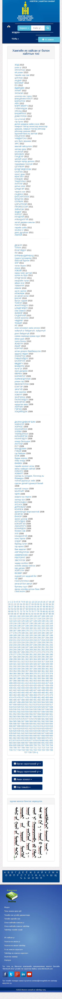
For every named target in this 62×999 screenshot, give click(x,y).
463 (11, 695)
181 (27, 633)
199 (11, 637)
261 (39, 649)
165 (51, 628)
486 (15, 700)
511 (27, 704)
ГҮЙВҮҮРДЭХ (21, 108)
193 (31, 635)
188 (11, 635)
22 (15, 604)
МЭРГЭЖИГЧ (21, 106)
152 (43, 626)
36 (9, 606)
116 (31, 618)
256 (19, 649)
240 (43, 645)
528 (51, 707)
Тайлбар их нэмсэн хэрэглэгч (16, 953)
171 (31, 630)
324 (27, 664)
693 (51, 743)
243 (11, 647)
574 (15, 719)
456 (27, 692)
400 (23, 680)
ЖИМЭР (19, 313)
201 (19, 637)
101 (15, 616)
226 (31, 642)
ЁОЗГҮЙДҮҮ (20, 250)
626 (47, 728)
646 (39, 733)
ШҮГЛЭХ (19, 78)
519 (15, 707)
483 (47, 697)
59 (29, 609)
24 (21, 604)
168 (19, 630)
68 (9, 611)
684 (15, 743)
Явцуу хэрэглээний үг (27, 771)
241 (47, 645)
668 (39, 738)
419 (11, 685)
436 (35, 688)
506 (51, 702)
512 (31, 704)
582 (47, 719)
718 (19, 750)
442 (15, 690)
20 (9, 604)
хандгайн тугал (22, 280)
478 (27, 697)
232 (11, 645)
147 (23, 626)
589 (31, 721)
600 (31, 723)
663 (19, 738)
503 (39, 702)
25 (24, 604)
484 (51, 697)
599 (27, 723)
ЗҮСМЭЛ (19, 93)
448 (39, 690)
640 (15, 733)
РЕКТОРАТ (20, 557)
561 (51, 714)
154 (51, 626)
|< (9, 602)
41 (24, 606)
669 (43, 738)
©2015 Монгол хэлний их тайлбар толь (31, 990)
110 (51, 616)
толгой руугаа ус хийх (25, 480)
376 (15, 676)
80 (44, 611)
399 (19, 680)
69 (12, 611)
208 (47, 637)
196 (43, 635)
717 (15, 750)
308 (51, 659)
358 (31, 671)
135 (19, 623)
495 (51, 700)
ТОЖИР (18, 323)
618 (15, 728)
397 (11, 680)
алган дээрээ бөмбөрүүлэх (28, 351)
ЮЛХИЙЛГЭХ (21, 436)
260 (35, 649)
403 (35, 680)
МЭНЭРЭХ (20, 402)
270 (31, 652)
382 (39, 676)
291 (27, 657)
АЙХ (17, 103)
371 (39, 673)
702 (43, 745)
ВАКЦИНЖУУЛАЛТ (24, 98)
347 (31, 669)
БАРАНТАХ (20, 101)
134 (15, 623)
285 (47, 654)
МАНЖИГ (19, 83)
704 (51, 745)
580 (39, 719)
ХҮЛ (16, 533)
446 (31, 690)
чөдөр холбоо (21, 563)
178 (15, 633)
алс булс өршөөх (23, 141)
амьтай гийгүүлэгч (23, 146)
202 (23, 637)
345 (23, 669)
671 (51, 738)
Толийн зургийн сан (12, 919)
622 (31, 728)
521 (23, 707)
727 (26, 752)
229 (43, 642)
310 (15, 661)
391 (31, 678)
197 (47, 635)
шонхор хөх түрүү (23, 96)
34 (49, 604)
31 (41, 604)
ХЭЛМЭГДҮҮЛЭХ (23, 379)
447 (35, 690)
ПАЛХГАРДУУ (21, 399)
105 (31, 616)
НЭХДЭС (19, 179)
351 (47, 669)
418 (51, 683)
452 (11, 692)
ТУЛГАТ (18, 303)
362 (47, 671)
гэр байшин (20, 453)
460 (43, 692)
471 (43, 695)
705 (11, 747)
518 (11, 707)
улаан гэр (19, 381)
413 (31, 683)
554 (23, 714)
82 (49, 611)
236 (27, 645)
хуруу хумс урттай (23, 273)
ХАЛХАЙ (19, 152)
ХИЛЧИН (19, 407)
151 (39, 626)
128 (35, 621)
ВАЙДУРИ (19, 366)
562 (11, 716)
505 (47, 702)
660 (51, 735)
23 (18, 604)
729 (34, 752)
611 (31, 726)
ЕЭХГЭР (19, 386)
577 (27, 719)
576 (23, 719)
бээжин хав (20, 531)
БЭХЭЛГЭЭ (20, 523)
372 (43, 673)
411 (23, 683)
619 (19, 728)
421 (19, 685)
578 (31, 719)
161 (35, 628)
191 (23, 635)
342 (11, 669)
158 (23, 628)
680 (43, 740)
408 (11, 683)
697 (23, 745)
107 (39, 616)
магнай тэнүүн (21, 488)
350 (43, 669)
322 (19, 664)
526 (43, 707)
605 (51, 723)
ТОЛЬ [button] (15, 39)
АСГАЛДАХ (20, 521)
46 (38, 606)
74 (27, 611)
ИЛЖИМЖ (19, 293)
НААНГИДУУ (21, 438)
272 (39, 652)
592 (43, 721)
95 (41, 614)
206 (39, 637)
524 (35, 707)
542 (19, 712)
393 (39, 678)
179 (19, 633)
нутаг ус (18, 368)
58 (27, 609)
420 (15, 685)
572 (51, 716)
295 (43, 657)
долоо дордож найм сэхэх (27, 124)
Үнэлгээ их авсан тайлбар (14, 945)
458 (35, 692)
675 (23, 740)
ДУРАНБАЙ (20, 507)
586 (19, 721)
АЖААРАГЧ (20, 526)
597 (19, 723)
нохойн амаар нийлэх (25, 565)
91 (29, 614)
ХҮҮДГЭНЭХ (21, 278)
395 (47, 678)
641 (19, 733)
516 (47, 704)
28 (32, 604)
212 (19, 640)
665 (27, 738)
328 (43, 664)
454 (19, 692)
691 (43, 743)
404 (39, 680)
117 (35, 618)
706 (15, 747)
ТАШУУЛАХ (20, 181)
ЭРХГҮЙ (19, 389)
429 (51, 685)
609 (23, 726)
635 (39, 731)
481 (39, 697)
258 (27, 649)
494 (47, 700)
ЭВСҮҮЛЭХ (20, 560)
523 (31, 707)
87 (18, 614)
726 (51, 750)
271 (35, 652)
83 (52, 611)
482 (43, 697)
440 (51, 688)
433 (23, 688)
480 (35, 697)
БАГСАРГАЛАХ (22, 196)
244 (15, 647)
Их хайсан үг (9, 937)
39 (18, 606)
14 (38, 602)
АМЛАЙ (18, 235)
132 (51, 621)
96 (44, 614)
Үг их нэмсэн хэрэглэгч (13, 949)
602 (39, 723)
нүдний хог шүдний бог (26, 576)
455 (23, 692)
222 (15, 642)
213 (23, 640)
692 (47, 743)
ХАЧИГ (18, 90)
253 (51, 647)
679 (39, 740)
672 (11, 740)
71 (18, 611)
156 (15, 628)
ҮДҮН (17, 494)
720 (27, 750)
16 (44, 602)
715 (51, 747)
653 (23, 735)
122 (11, 621)
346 (27, 669)
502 (35, 702)
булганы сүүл (21, 586)
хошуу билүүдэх (22, 441)
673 (15, 740)
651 (15, 735)
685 (19, 743)
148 (27, 626)
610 (27, 726)
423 (27, 685)
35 (52, 604)
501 (31, 702)
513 (35, 704)
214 (27, 640)
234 (19, 645)
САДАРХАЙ (20, 315)
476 (19, 697)
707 (19, 747)
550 (51, 712)
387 (15, 678)
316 (39, 661)
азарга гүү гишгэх (23, 497)
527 (47, 707)
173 (39, 630)
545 (31, 712)
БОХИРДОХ (20, 528)
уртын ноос (20, 186)
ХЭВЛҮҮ (18, 394)
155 (11, 628)
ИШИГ (18, 346)
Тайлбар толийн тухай (13, 930)
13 (35, 602)
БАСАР (18, 298)
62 (38, 609)
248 (31, 647)
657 (39, 735)
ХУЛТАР (19, 184)
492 (39, 700)
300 (19, 659)
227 (35, 642)
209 (51, 637)
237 (31, 645)
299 (15, 659)
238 (35, 645)
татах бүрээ (20, 265)
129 (39, 621)
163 (43, 628)
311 (19, 661)
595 (11, 723)
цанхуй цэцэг (21, 159)
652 (19, 735)
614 (43, 726)
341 (51, 666)
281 (31, 654)
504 (43, 702)
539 (51, 709)
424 (31, 685)
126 (27, 621)
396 (51, 678)
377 (19, 676)
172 (35, 630)
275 (51, 652)
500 (27, 702)
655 (31, 735)
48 (44, 606)
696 (19, 745)
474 (11, 697)
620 (23, 728)
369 (31, 673)
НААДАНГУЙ (21, 536)
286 (51, 654)
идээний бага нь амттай (26, 133)
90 (27, 614)
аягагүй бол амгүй (23, 583)
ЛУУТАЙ (19, 444)
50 (49, 606)
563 (15, 716)
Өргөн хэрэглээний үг (27, 763)
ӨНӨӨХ (18, 463)
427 (43, 685)
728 (30, 752)
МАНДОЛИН (21, 448)
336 (31, 666)
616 (51, 726)
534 (31, 709)
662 (15, 738)
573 (11, 719)
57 (24, 609)
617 (11, 728)
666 (31, 738)
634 (35, 731)
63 (41, 609)
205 (35, 637)
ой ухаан (19, 72)
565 (23, 716)
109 (47, 616)
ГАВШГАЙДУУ (21, 358)
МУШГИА (19, 199)
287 (11, 657)
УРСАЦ (18, 111)
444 (23, 690)
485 (11, 700)
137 (27, 623)
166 (11, 630)
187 (51, 633)
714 (47, 747)
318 (47, 661)
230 (47, 642)
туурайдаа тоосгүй (23, 164)
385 (51, 676)
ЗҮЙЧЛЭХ (19, 209)
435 (31, 688)
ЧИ (16, 578)
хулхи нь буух (21, 275)
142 (47, 623)
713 (43, 747)
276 (11, 654)
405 (43, 680)
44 (32, 606)
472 (47, 695)
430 (11, 688)
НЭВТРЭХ (34, 1)
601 (35, 723)
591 (39, 721)
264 (51, 649)
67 (52, 609)
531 (19, 709)
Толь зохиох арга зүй (12, 911)
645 (35, 733)
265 (11, 652)
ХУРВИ (18, 431)
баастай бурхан (22, 260)
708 (23, 747)
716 (11, 750)
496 (11, 702)
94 (38, 614)
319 (51, 661)
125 (23, 621)
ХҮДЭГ (18, 541)
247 (27, 647)
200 (15, 637)
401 (27, 680)
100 (11, 616)
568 (35, 716)
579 (35, 719)
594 (51, 721)
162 (39, 628)
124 (19, 621)
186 (47, 633)
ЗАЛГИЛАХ (20, 397)
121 (51, 618)
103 (23, 616)
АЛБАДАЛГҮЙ (21, 219)
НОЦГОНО (20, 136)
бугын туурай (21, 300)
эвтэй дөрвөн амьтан (25, 222)
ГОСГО (18, 225)
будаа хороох (21, 458)
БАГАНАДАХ (21, 502)
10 (27, 602)
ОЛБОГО (19, 471)
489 (27, 700)
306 (43, 659)
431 (15, 688)
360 (39, 671)
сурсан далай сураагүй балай (29, 483)
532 (23, 709)
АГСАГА (18, 504)
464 (15, 695)
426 (39, 685)
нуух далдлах (21, 371)
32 (44, 604)
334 (23, 666)
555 (27, 714)
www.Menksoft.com (45, 969)
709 (27, 747)
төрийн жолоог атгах (24, 466)
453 (15, 692)
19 (53, 602)
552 (15, 714)
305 (39, 659)
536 (39, 709)
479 (31, 697)
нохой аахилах (22, 318)
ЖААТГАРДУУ (21, 305)
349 (39, 669)
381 (35, 676)
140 (39, 623)
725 (47, 750)
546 (35, 712)
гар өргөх (19, 546)
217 (39, 640)
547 (39, 712)
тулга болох (20, 341)
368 (27, 673)
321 (15, 664)
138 (31, 623)
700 (35, 745)
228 (39, 642)
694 (11, 745)
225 (27, 642)
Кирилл (24, 28)
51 (52, 606)
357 (27, 671)
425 (35, 685)
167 (15, 630)
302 (27, 659)
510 (23, 704)
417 (47, 683)
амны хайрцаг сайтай (25, 468)
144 (11, 626)
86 (15, 614)
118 (39, 618)
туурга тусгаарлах (23, 258)
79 (41, 611)
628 (11, 731)
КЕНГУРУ (19, 176)
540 (11, 712)
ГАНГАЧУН (20, 591)
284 (43, 654)
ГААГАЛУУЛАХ (22, 581)
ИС (16, 325)
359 (35, 671)
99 (52, 614)
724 (43, 750)
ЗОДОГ (18, 212)
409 (15, 683)
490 (31, 700)
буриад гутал (21, 544)
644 (31, 733)
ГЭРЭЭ (18, 409)
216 (35, 640)
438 (43, 688)
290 (23, 657)
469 (35, 695)
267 (19, 652)
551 (11, 714)
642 (23, 733)
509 (19, 704)
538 (47, 709)
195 (39, 635)
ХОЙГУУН (19, 570)
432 (19, 688)
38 (15, 606)
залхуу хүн (20, 499)
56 (21, 609)
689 (35, 743)
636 (43, 731)
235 (23, 645)
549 (47, 712)
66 (49, 609)
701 (39, 745)
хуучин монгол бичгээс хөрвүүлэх (26, 801)
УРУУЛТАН (20, 70)
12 (33, 602)
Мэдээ (7, 907)
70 (15, 611)
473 (51, 695)
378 (23, 676)
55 (18, 609)
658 (43, 735)
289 (19, 657)
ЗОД (17, 65)
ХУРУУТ (19, 214)
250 (39, 647)
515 (43, 704)
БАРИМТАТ (20, 376)
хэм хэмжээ (20, 310)
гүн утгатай (20, 119)
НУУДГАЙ (19, 217)
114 (23, 618)
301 (23, 659)
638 (51, 731)
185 (43, 633)
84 (9, 614)
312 (23, 661)
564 (19, 716)
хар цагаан (20, 568)
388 (19, 678)
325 (31, 664)
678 (35, 740)
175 (47, 630)
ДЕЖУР (18, 245)
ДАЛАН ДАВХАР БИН (25, 422)
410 (19, 683)
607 (15, 726)
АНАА (17, 268)
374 (51, 673)
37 (12, 606)
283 (39, 654)
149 (31, 626)
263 (47, 649)
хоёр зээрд (20, 460)
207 (43, 637)
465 (19, 695)
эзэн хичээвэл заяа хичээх (27, 328)
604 (47, 723)
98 (49, 614)
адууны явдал (21, 353)
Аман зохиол (27, 779)
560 (47, 714)
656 (35, 735)
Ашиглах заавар (10, 957)
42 (27, 606)
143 (51, 623)
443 (19, 690)
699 (31, 745)
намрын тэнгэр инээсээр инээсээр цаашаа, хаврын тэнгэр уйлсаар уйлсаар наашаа (31, 128)
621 (27, 728)
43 (29, 606)
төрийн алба (21, 227)
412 (27, 683)
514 (39, 704)
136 (23, 623)
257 (23, 649)
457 (31, 692)
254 (11, 649)
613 (39, 726)
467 (27, 695)
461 (47, 692)
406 (47, 680)
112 (15, 618)
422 (23, 685)
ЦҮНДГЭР (19, 189)
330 (51, 664)
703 (47, 745)
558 (39, 714)
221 (11, 642)
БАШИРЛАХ (20, 113)
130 (43, 621)
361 (43, 671)
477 (23, 697)
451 (51, 690)
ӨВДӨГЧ (19, 363)
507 (11, 704)
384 (47, 676)
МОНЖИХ (19, 154)
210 (11, 640)
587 (23, 721)
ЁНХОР (18, 516)
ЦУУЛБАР (19, 166)
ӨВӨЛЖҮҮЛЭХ (22, 384)
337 (35, 666)
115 (27, 618)
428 (47, 685)
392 (35, 678)
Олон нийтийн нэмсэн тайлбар (16, 926)
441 (11, 690)
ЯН (16, 253)
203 (27, 637)
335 (27, 666)
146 (19, 626)
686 (23, 743)
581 (43, 719)
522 (27, 707)
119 (43, 618)
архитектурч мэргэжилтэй (27, 511)
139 (35, 623)
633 (31, 731)
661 (11, 738)
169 (23, 630)
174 (43, 630)
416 (43, 683)
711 (35, 747)
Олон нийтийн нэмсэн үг (14, 923)
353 (11, 671)
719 (23, 750)
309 (11, 661)
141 (43, 623)
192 (27, 635)
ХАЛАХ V (19, 230)
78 (38, 611)
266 (15, 652)
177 (11, 633)
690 (39, 743)
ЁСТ (17, 446)
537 (43, 709)
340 (47, 666)
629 (15, 731)
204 (31, 637)
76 (32, 611)
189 (15, 635)
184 (39, 633)
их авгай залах (22, 296)
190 (19, 635)
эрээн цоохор (21, 519)
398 (15, 680)
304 (35, 659)
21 (12, 604)
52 (9, 609)
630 (19, 731)
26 (27, 604)
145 (15, 626)
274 (47, 652)
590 (35, 721)
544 (27, 712)
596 (15, 723)
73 (24, 611)
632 (27, 731)
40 (21, 606)
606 (11, 726)
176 (51, 630)
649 (51, 733)
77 (35, 611)
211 (15, 640)
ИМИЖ (18, 288)
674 (19, 740)
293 (35, 657)
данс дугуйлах (21, 232)
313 (27, 661)
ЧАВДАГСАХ (21, 138)
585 (15, 721)
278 (19, 654)
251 (43, 647)
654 (27, 735)
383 (43, 676)
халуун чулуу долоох (24, 161)
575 (19, 719)
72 (21, 611)
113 (19, 618)
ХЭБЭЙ (18, 270)
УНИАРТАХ (20, 356)
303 (31, 659)
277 (15, 654)
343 (15, 669)
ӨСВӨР (18, 573)
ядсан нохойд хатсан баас (27, 589)
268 (23, 652)
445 (27, 690)
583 (51, 719)
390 (27, 678)
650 (11, 735)
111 (11, 618)
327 (39, 664)
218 (43, 640)
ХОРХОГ (19, 426)
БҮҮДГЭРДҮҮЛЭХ (23, 169)
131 (47, 621)
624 (39, 728)
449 (43, 690)
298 (11, 659)
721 (31, 750)
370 (35, 673)
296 (47, 657)
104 (27, 616)
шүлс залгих (20, 291)
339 (43, 666)
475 (15, 697)
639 (11, 733)
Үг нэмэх (49, 39)
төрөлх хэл (20, 191)
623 (35, 728)
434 (27, 688)
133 (11, 623)
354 (15, 671)
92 (32, 614)
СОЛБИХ (19, 201)
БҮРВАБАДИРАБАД (24, 255)
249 (35, 647)
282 (35, 654)
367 (23, 673)
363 (51, 671)
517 (51, 704)
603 (43, 723)
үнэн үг (18, 67)
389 (23, 678)
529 (11, 709)
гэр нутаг (19, 121)
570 (43, 716)
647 (43, 733)
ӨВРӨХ (18, 373)
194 (35, 635)
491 (35, 700)
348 (35, 669)
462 (51, 692)
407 (51, 680)
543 (23, 712)
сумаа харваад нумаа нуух (27, 336)
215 (31, 640)
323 (23, 664)
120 (47, 618)
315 (35, 661)
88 (21, 614)
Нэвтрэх (7, 960)
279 (23, 654)
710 (31, 747)
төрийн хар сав (22, 75)
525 (39, 707)
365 (15, 673)
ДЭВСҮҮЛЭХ (21, 116)
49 (47, 606)
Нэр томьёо (27, 787)
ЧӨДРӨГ (19, 320)
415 (39, 683)
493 (43, 700)
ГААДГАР (19, 156)
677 (31, 740)
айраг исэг (20, 283)
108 (43, 616)
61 (35, 609)
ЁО (16, 85)
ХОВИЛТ (19, 473)
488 (23, 700)
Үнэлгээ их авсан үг (12, 941)
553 (19, 714)
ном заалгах (20, 392)
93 (35, 614)
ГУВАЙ (18, 451)
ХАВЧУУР (19, 424)
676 (27, 740)
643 (27, 733)
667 (35, 738)
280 (27, 654)
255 (15, 649)
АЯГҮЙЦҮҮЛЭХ (22, 552)
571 (47, 716)
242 (51, 645)
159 (27, 628)
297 (51, 657)
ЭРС (17, 143)
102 (19, 616)
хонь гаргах (20, 538)
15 (41, 602)
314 (31, 661)
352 (51, 669)
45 (35, 606)
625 (43, 728)
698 (27, 745)
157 (19, 628)
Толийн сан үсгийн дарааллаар (17, 915)
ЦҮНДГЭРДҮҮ (21, 308)
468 (31, 695)
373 (47, 673)
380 (31, 676)
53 (12, 609)
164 (47, 628)
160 (31, 628)
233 (15, 645)
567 (31, 716)
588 (27, 721)
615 (47, 726)
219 (47, 640)
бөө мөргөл (21, 549)
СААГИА (19, 172)
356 (23, 671)
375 (11, 676)
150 (35, 626)
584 (11, 721)
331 (11, 666)
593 (47, 721)
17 (47, 602)
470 (39, 695)
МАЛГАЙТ (19, 491)
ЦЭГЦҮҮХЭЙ (21, 204)
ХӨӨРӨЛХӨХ (21, 555)
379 (27, 676)
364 (11, 673)
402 (31, 680)
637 (47, 731)
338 (39, 666)
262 (43, 649)
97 (47, 614)
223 (19, 642)
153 (47, 626)
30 (38, 604)
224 (23, 642)
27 (29, 604)
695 (15, 745)
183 (35, 633)
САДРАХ (19, 194)
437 (39, 688)
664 (23, 738)
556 (31, 714)
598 (23, 723)
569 (39, 716)
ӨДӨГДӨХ (19, 88)
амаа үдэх (19, 339)
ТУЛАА (18, 247)
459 (39, 692)
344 (19, 669)
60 (32, 609)
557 (35, 714)
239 (39, 645)
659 (47, 735)
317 (43, 661)
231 (51, 642)
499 (23, 702)
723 (39, 750)
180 (23, 633)
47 (41, 606)
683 (11, 743)
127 (31, 621)
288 (15, 657)
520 (19, 707)
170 (27, 630)
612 (35, 726)
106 (35, 616)
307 (47, 659)
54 (15, 609)
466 (23, 695)
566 (27, 716)
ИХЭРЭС (19, 514)
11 (30, 602)
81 (47, 611)
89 (24, 614)
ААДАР (18, 80)
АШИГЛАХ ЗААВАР (47, 1)
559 (43, 714)
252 (47, 647)
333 (19, 666)
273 (43, 652)
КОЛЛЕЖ (19, 509)
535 (35, 709)
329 (47, 664)
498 (19, 702)
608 (19, 726)
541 (15, 712)
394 (43, 678)
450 (47, 690)
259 (31, 649)
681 (47, 740)
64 (44, 609)
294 (39, 657)
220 (51, 640)
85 (12, 614)
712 (39, 747)
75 (29, 611)
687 (27, 743)
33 (47, 604)
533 (27, 709)
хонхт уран (20, 174)
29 (35, 604)
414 (35, 683)
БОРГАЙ (19, 348)
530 (15, 709)
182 (31, 633)
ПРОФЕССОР (21, 206)
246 (23, 647)
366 (19, 673)
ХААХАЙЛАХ (21, 429)
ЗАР (17, 263)
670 (47, 738)
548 (43, 712)
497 (15, 702)
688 (31, 743)
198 (51, 635)
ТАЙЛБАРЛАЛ (21, 434)
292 (31, 657)
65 (47, 609)
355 (19, 671)
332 (15, 666)
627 (51, 728)
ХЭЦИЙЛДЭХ (21, 411)
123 (15, 621)
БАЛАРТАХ (20, 361)
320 (11, 664)
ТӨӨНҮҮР (19, 285)
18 (50, 602)
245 (19, 647)
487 (19, 700)
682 (51, 740)
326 (35, 664)
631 (23, 731)
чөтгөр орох (20, 149)
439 (47, 688)
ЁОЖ (17, 456)
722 (35, 750)
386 (11, 678)
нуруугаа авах (21, 404)
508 (15, 704)
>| (37, 752)
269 (27, 652)
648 (47, 733)
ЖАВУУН (19, 343)
